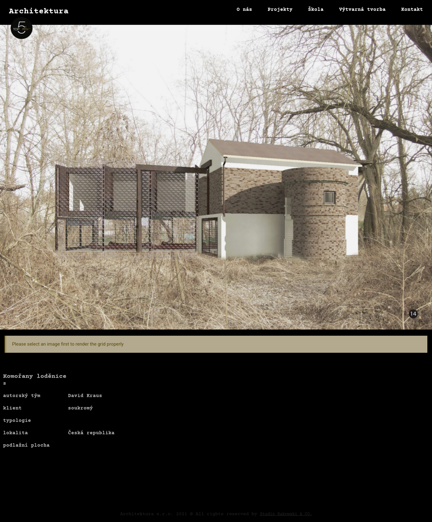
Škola (316, 9)
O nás (244, 9)
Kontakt (412, 9)
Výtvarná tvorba (362, 9)
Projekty (280, 9)
